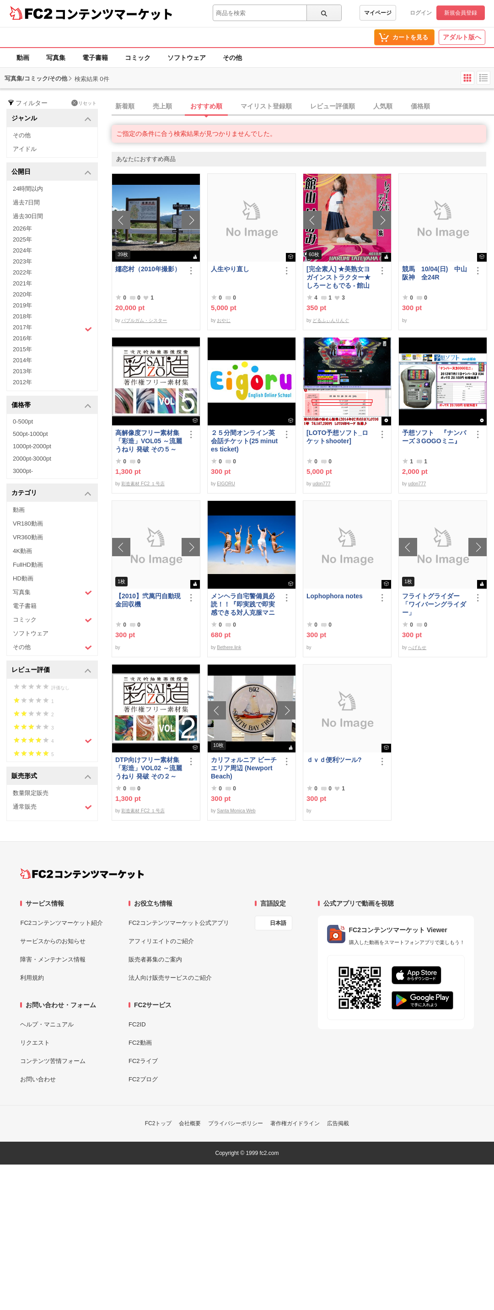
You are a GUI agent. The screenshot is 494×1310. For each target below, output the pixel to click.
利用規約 (32, 977)
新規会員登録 (460, 13)
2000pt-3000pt (32, 458)
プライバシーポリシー (235, 1123)
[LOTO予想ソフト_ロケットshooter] (337, 437)
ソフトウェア (186, 57)
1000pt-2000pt (32, 446)
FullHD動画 (28, 564)
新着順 (124, 106)
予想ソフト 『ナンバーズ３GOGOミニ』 (434, 437)
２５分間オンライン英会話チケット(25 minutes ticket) (244, 441)
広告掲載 (338, 1123)
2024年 (22, 250)
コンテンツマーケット (113, 13)
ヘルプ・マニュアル (47, 1024)
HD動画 (23, 578)
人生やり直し (230, 269)
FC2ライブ (143, 1061)
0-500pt (23, 421)
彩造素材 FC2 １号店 (142, 483)
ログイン (421, 13)
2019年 (22, 305)
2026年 (22, 228)
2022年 (22, 272)
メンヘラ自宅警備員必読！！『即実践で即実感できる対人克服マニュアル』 (243, 604)
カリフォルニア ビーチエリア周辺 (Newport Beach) (244, 768)
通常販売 (52, 807)
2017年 (52, 328)
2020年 (22, 294)
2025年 (22, 239)
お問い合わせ (38, 1079)
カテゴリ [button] (51, 493)
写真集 (55, 57)
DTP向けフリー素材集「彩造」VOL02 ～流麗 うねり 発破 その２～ (148, 768)
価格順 (420, 106)
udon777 (321, 483)
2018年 (22, 316)
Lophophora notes (334, 596)
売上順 (162, 106)
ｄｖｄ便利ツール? (334, 759)
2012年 (22, 382)
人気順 (382, 106)
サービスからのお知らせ (53, 941)
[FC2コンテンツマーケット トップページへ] (82, 873)
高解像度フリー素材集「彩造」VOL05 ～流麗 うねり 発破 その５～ (148, 441)
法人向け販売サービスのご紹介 (170, 977)
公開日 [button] (51, 172)
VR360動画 (28, 537)
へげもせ (417, 647)
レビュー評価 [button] (51, 670)
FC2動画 (140, 1042)
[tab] (303, 106)
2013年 (22, 371)
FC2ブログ (143, 1079)
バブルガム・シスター (144, 320)
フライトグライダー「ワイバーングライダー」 (434, 604)
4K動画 (22, 551)
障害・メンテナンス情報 (53, 959)
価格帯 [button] (51, 405)
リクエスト (35, 1042)
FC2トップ (158, 1123)
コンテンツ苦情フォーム (53, 1061)
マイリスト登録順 (266, 106)
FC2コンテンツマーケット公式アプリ (179, 922)
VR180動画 (28, 523)
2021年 (22, 283)
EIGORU (226, 483)
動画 (22, 57)
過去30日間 (28, 216)
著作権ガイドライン (295, 1123)
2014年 (22, 360)
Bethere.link (229, 647)
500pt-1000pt (30, 433)
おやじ (224, 320)
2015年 (22, 349)
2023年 (22, 261)
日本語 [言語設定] (278, 923)
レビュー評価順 (332, 106)
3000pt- (23, 470)
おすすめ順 (206, 106)
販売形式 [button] (51, 776)
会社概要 (190, 1123)
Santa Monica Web (236, 810)
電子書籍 (95, 57)
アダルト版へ (462, 37)
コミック (137, 57)
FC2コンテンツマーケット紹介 (61, 922)
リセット (84, 103)
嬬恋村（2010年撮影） (148, 269)
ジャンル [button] (51, 118)
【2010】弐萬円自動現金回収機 (148, 600)
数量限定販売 (30, 792)
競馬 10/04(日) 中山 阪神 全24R (436, 273)
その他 (232, 57)
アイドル (25, 148)
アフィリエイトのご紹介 (161, 941)
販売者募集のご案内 (155, 959)
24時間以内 (28, 188)
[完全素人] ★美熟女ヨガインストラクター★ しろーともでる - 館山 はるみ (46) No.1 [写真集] (338, 277)
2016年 (22, 338)
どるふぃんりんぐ (330, 320)
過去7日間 (26, 202)
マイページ (378, 13)
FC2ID (137, 1024)
